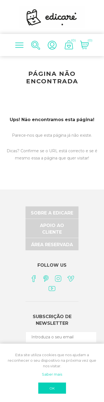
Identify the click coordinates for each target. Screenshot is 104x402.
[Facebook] (33, 278)
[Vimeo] (71, 278)
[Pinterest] (46, 278)
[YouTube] (52, 288)
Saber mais (52, 374)
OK (52, 388)
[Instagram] (58, 278)
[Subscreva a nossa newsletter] (64, 337)
